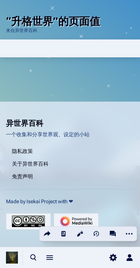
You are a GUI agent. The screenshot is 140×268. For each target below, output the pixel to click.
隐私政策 (22, 151)
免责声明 (22, 176)
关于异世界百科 (30, 163)
